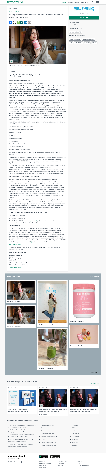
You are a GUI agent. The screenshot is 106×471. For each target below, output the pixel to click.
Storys (64, 2)
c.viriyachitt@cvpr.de (15, 267)
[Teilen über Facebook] (10, 22)
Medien (74, 430)
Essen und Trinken (75, 39)
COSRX (43, 439)
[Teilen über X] (14, 22)
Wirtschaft (75, 439)
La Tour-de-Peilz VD (75, 32)
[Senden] (29, 22)
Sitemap (60, 465)
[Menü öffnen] (97, 2)
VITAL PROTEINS (14, 11)
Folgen (84, 17)
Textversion (61, 463)
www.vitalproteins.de (15, 244)
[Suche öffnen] (93, 2)
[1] (31, 242)
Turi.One (43, 430)
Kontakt (79, 461)
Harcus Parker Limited (47, 425)
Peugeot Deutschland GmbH (49, 436)
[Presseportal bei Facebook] (16, 461)
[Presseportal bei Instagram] (21, 461)
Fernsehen (75, 425)
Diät (71, 43)
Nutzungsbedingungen (45, 463)
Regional (76, 2)
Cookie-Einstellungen (83, 465)
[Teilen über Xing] (21, 22)
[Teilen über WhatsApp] (18, 22)
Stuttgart (74, 444)
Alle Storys (84, 13)
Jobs (78, 463)
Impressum (42, 461)
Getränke (88, 43)
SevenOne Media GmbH (48, 433)
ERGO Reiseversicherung (48, 442)
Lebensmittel (79, 43)
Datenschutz (42, 465)
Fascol (43, 427)
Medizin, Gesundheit (89, 39)
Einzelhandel (75, 433)
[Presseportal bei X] (18, 461)
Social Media (42, 467)
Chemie (72, 47)
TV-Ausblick (75, 427)
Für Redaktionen (62, 461)
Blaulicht (70, 2)
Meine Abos (84, 2)
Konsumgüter (75, 436)
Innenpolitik (75, 442)
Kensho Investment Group (48, 444)
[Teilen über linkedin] (25, 22)
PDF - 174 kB (26, 75)
